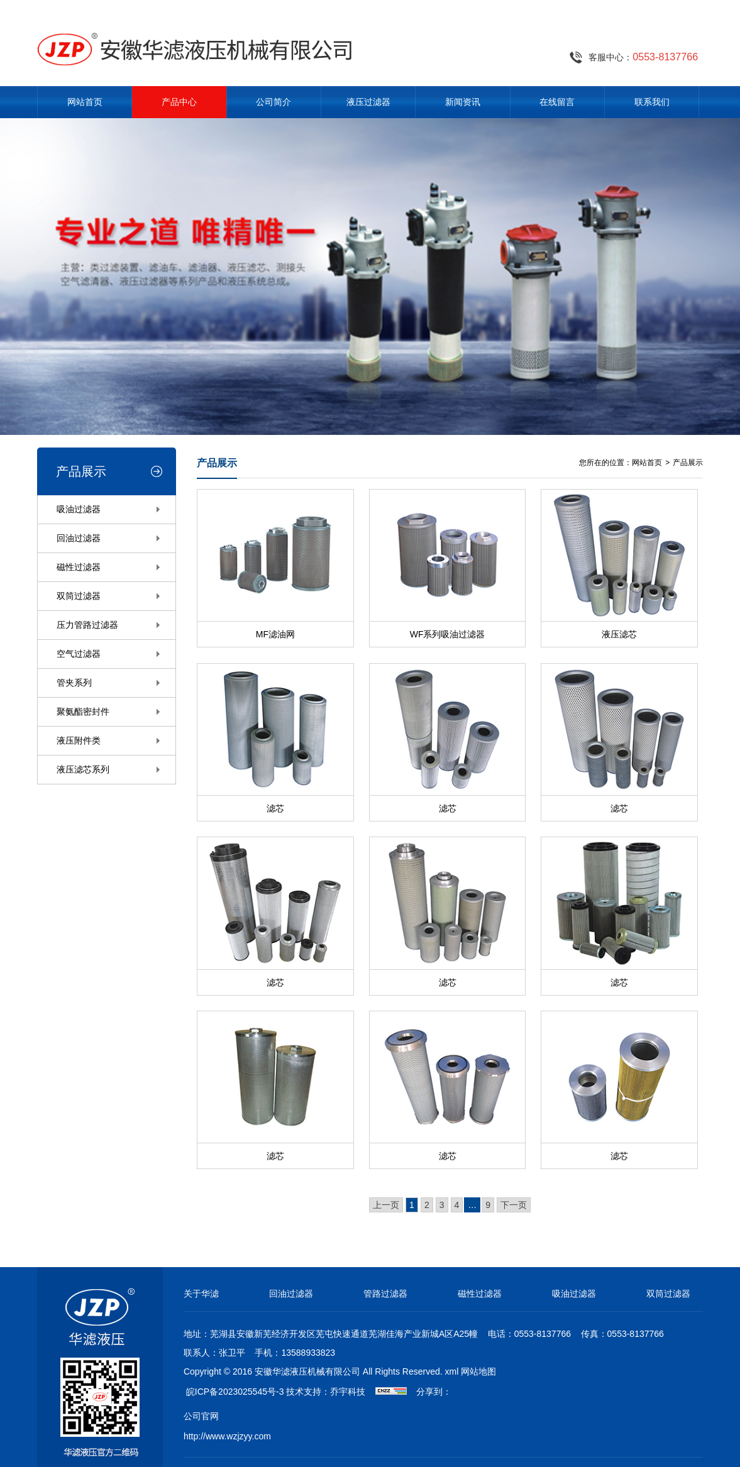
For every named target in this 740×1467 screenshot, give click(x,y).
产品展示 (688, 462)
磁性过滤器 (79, 567)
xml (452, 1371)
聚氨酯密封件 (83, 711)
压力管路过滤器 (87, 625)
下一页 (513, 1205)
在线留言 (557, 102)
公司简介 (273, 102)
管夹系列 (74, 683)
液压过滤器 (368, 102)
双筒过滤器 (79, 596)
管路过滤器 (385, 1293)
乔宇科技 (347, 1392)
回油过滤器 (79, 538)
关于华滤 (201, 1293)
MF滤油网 (275, 634)
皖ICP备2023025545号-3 (235, 1392)
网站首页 (84, 102)
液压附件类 (79, 740)
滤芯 (275, 808)
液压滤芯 (619, 634)
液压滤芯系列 (83, 769)
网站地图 (478, 1371)
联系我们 (652, 102)
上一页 (386, 1205)
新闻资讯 (462, 102)
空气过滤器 (79, 654)
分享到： (433, 1392)
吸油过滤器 (79, 509)
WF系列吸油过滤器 (447, 634)
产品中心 (179, 102)
